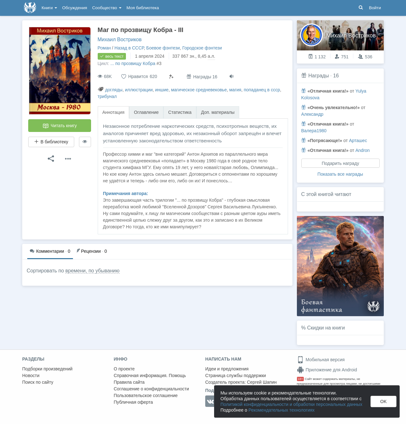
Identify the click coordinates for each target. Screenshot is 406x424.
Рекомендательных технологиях (281, 410)
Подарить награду (340, 163)
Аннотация (113, 112)
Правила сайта (129, 382)
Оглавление (146, 112)
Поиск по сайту (37, 382)
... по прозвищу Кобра (132, 63)
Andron (362, 150)
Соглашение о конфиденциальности (151, 388)
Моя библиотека (143, 7)
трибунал (107, 96)
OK (383, 401)
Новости (30, 375)
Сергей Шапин (262, 382)
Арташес (358, 140)
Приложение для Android (327, 369)
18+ (300, 379)
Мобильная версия (321, 359)
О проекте (124, 368)
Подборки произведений (47, 368)
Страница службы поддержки (235, 375)
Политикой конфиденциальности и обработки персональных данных (291, 404)
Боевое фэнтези (163, 47)
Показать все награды (340, 174)
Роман (104, 47)
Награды (318, 75)
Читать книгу (60, 126)
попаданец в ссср (262, 89)
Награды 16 (202, 76)
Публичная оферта (133, 402)
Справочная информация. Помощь (150, 375)
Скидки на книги (326, 327)
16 (336, 75)
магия (235, 89)
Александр (312, 114)
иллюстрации (139, 89)
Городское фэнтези (202, 47)
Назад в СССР (129, 47)
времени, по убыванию (92, 270)
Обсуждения (74, 7)
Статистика (180, 112)
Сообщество (106, 7)
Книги (49, 7)
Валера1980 (314, 130)
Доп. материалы (218, 112)
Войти (375, 7)
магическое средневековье (199, 89)
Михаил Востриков (120, 39)
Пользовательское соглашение (146, 395)
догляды (113, 89)
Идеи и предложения (227, 368)
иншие (161, 89)
